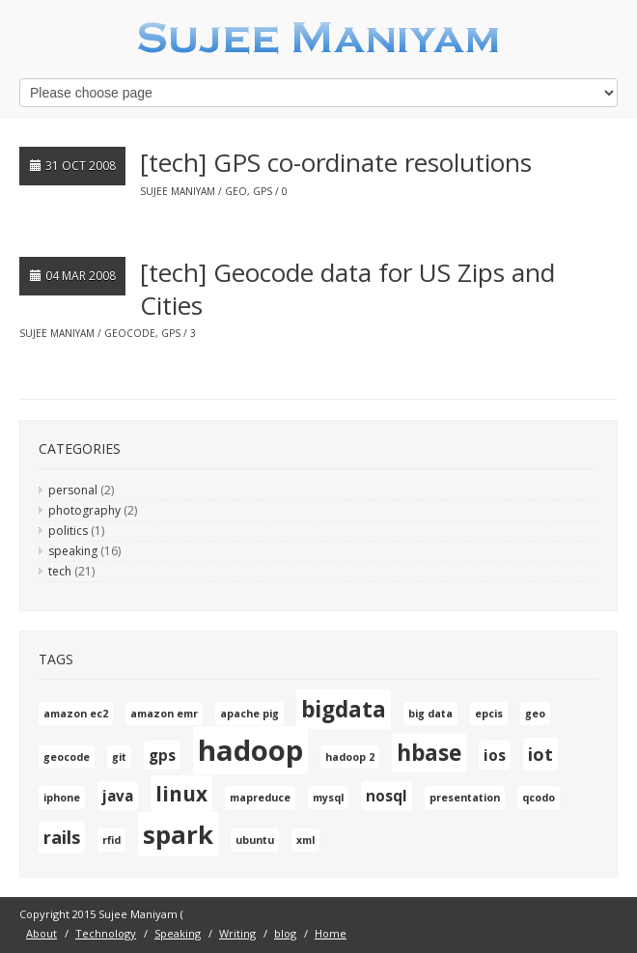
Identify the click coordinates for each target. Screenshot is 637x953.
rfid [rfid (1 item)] (111, 840)
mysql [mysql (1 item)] (328, 797)
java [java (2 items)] (117, 795)
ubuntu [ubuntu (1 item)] (254, 840)
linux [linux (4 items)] (181, 793)
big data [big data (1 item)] (430, 713)
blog (285, 933)
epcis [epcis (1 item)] (489, 713)
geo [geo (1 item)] (535, 713)
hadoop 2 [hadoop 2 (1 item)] (349, 757)
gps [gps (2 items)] (162, 755)
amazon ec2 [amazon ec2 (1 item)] (75, 713)
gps (262, 191)
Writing (237, 933)
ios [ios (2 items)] (495, 755)
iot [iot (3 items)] (540, 754)
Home (330, 933)
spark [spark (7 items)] (178, 834)
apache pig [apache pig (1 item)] (249, 713)
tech (59, 571)
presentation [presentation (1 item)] (464, 797)
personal (72, 490)
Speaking (177, 933)
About (41, 933)
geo (236, 191)
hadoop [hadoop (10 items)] (250, 750)
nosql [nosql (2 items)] (386, 795)
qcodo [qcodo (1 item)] (538, 797)
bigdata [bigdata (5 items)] (343, 709)
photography (84, 510)
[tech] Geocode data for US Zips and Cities (347, 288)
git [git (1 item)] (119, 757)
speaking (72, 551)
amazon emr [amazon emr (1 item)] (164, 713)
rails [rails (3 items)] (61, 837)
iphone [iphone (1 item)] (61, 797)
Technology (105, 933)
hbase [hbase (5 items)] (429, 753)
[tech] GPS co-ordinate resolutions (336, 162)
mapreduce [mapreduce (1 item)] (260, 797)
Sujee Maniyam (177, 191)
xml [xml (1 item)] (305, 840)
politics (68, 530)
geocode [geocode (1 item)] (66, 757)
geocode (129, 333)
